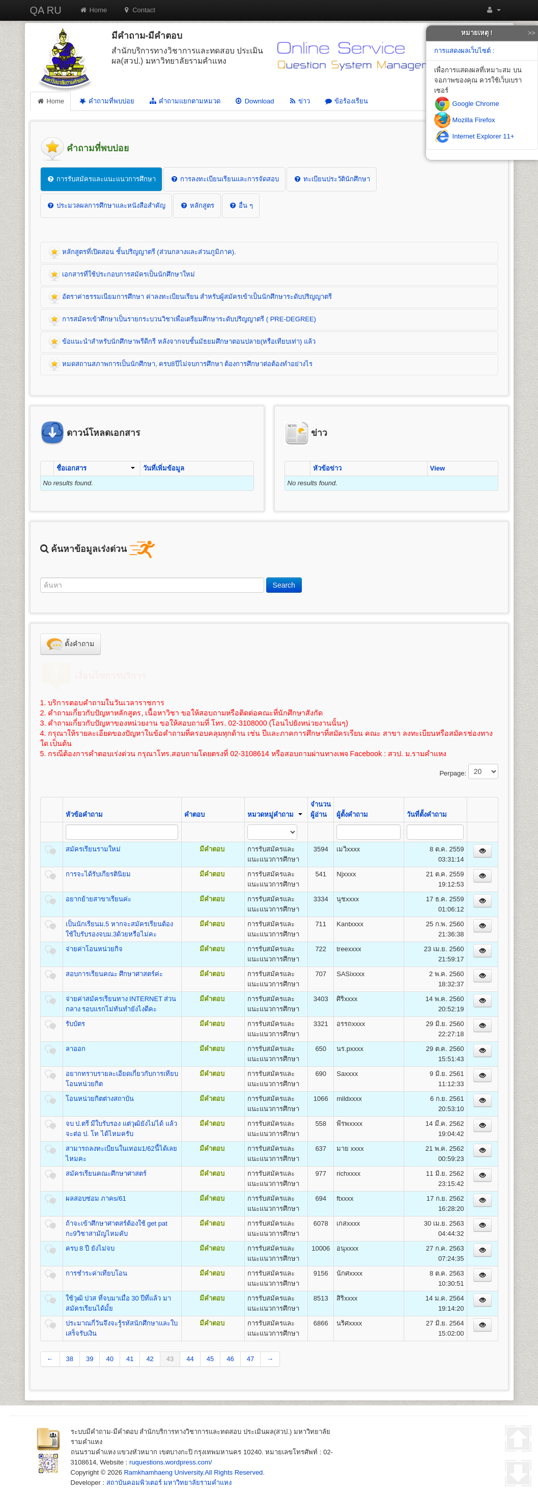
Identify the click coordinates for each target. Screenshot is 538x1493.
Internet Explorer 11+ (474, 136)
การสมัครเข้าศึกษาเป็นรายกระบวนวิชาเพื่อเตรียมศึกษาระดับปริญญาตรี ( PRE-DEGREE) (182, 320)
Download (254, 101)
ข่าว (299, 101)
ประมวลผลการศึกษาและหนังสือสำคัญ (106, 205)
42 (149, 1359)
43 (170, 1359)
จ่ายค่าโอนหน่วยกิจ (94, 949)
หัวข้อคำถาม (84, 814)
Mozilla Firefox (464, 120)
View (437, 468)
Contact (138, 10)
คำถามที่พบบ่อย (105, 101)
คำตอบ (194, 814)
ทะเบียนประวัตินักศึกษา (331, 179)
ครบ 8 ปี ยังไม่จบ (90, 1248)
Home (93, 10)
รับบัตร (75, 1024)
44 (189, 1359)
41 (129, 1359)
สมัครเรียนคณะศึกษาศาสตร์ (106, 1173)
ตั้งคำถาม (71, 644)
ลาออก (76, 1049)
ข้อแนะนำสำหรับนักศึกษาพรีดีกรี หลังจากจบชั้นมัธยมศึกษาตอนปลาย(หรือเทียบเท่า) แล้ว (182, 342)
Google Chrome (466, 103)
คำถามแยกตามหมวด (184, 101)
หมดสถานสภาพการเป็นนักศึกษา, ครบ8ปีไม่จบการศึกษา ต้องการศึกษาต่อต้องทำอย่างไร (180, 364)
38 (69, 1359)
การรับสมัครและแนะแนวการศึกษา (101, 179)
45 (210, 1359)
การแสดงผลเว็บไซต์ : (464, 50)
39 (89, 1359)
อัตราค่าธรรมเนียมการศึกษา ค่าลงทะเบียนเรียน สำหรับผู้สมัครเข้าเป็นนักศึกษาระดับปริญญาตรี (190, 297)
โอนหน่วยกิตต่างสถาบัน (100, 1098)
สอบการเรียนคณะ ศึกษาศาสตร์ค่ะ (114, 974)
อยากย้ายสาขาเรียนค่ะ (98, 899)
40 (109, 1359)
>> (531, 33)
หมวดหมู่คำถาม (274, 814)
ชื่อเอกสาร (95, 468)
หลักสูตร (197, 205)
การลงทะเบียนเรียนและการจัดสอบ (224, 179)
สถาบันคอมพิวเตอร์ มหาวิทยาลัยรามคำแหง (169, 1482)
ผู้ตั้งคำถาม (352, 814)
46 (230, 1359)
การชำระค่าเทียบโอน (96, 1273)
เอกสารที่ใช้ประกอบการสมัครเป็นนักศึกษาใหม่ (121, 275)
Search (284, 585)
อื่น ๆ (240, 205)
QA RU (46, 10)
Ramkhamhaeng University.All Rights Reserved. (194, 1472)
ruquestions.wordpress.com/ (170, 1462)
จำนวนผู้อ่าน (320, 809)
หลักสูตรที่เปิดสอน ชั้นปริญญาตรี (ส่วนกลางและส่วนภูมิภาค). (142, 252)
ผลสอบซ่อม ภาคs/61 (96, 1198)
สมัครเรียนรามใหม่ (93, 849)
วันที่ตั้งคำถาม (427, 814)
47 (250, 1359)
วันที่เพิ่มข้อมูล (163, 468)
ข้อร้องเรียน (346, 101)
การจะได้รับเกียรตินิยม (98, 874)
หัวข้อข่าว (327, 468)
